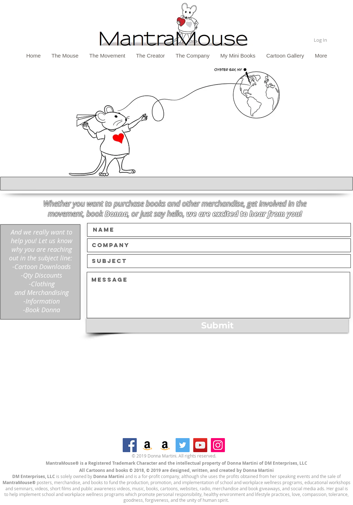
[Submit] (217, 325)
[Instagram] (218, 445)
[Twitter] (183, 445)
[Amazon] (147, 445)
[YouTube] (200, 445)
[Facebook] (130, 445)
